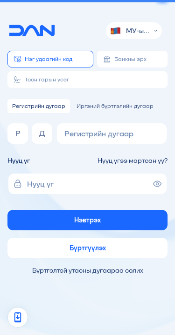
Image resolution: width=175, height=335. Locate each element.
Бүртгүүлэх (88, 248)
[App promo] (17, 317)
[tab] (50, 59)
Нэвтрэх (87, 220)
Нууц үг (18, 160)
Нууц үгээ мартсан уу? (133, 160)
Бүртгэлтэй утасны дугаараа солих (87, 270)
